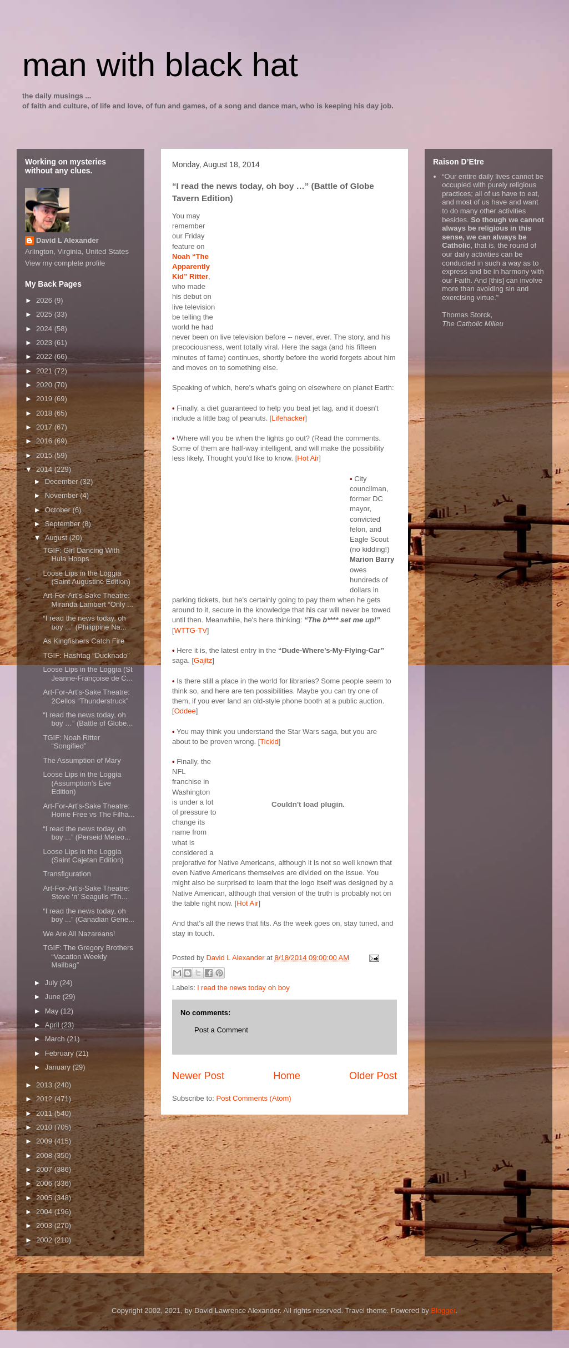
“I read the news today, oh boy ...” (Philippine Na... (84, 622)
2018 (45, 413)
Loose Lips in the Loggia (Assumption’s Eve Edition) (82, 783)
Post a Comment (221, 1030)
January (59, 1067)
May (53, 1011)
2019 (45, 399)
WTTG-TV (190, 630)
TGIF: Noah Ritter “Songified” (71, 742)
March (56, 1039)
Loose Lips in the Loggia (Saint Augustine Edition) (86, 577)
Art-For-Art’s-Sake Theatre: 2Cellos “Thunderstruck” (86, 696)
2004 (45, 1211)
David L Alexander (67, 240)
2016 (45, 441)
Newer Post (198, 1075)
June (54, 996)
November (62, 495)
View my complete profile (65, 263)
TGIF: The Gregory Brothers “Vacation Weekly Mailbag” (88, 956)
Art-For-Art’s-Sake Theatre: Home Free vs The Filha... (88, 810)
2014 (45, 469)
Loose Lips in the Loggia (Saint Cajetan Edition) (83, 856)
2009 (45, 1141)
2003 (45, 1225)
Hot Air (308, 458)
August (57, 537)
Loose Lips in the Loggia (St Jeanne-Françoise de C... (87, 673)
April (53, 1025)
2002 (45, 1240)
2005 (45, 1198)
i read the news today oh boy (244, 987)
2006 (45, 1183)
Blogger (443, 1310)
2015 (45, 455)
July (52, 982)
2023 (45, 342)
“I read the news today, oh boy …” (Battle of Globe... (88, 719)
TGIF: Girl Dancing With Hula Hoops (81, 554)
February (60, 1053)
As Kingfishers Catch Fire (83, 641)
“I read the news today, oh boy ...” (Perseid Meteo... (86, 833)
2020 (45, 385)
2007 (45, 1169)
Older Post (373, 1075)
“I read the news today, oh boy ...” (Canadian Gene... (88, 915)
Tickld (269, 741)
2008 (45, 1155)
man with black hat (160, 64)
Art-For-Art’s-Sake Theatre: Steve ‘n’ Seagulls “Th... (86, 892)
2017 (45, 427)
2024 (45, 328)
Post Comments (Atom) (253, 1098)
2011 (45, 1113)
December (62, 481)
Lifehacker (288, 418)
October (59, 510)
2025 (45, 314)
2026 (45, 300)
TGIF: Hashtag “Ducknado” (86, 655)
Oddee (185, 711)
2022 (45, 356)
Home (286, 1075)
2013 (45, 1085)
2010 (45, 1127)
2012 (45, 1099)
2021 (45, 371)
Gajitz (203, 660)
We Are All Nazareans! (79, 934)
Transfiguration (66, 874)
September (63, 524)
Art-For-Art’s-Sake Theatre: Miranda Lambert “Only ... (88, 599)
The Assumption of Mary (81, 760)
